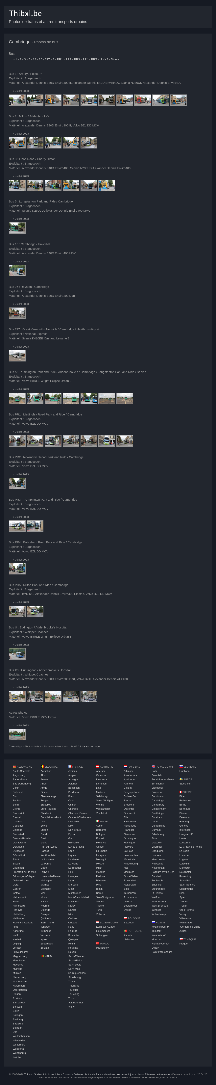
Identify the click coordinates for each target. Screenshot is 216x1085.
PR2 (68, 59)
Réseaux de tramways (157, 1074)
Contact (67, 1074)
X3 (106, 59)
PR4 (85, 59)
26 (40, 59)
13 (34, 59)
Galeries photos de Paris (88, 1074)
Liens (140, 1074)
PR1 (60, 59)
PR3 (77, 59)
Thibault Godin (32, 1074)
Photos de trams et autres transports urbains (48, 21)
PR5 (94, 59)
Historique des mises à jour (119, 1074)
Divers (115, 59)
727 (47, 59)
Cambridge (20, 41)
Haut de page (92, 746)
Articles (56, 1074)
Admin (46, 1074)
